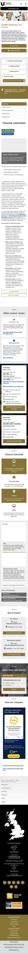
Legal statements (14, 921)
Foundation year (8, 130)
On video (5, 524)
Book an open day (15, 50)
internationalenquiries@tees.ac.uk (14, 645)
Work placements (8, 357)
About (3, 798)
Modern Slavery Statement (14, 928)
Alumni (3, 801)
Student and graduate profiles (13, 585)
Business (4, 791)
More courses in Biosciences (11, 595)
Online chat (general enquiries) (14, 632)
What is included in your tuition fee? (13, 386)
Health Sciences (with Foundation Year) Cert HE (14, 947)
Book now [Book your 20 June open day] (14, 689)
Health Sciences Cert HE (14, 949)
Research (4, 795)
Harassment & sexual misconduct (14, 937)
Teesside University (6, 4)
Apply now (15, 45)
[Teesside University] (17, 824)
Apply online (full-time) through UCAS (14, 408)
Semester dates (9, 399)
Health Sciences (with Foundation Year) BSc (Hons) (14, 944)
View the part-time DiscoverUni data (13, 765)
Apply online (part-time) (13, 441)
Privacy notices (14, 919)
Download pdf (14, 291)
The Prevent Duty (14, 930)
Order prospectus (14, 295)
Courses (17, 780)
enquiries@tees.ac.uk (14, 856)
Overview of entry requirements (13, 403)
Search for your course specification (12, 600)
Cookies (14, 926)
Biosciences (14, 71)
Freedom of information (14, 923)
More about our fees (8, 376)
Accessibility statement (14, 935)
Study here (4, 784)
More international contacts (14, 654)
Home (2, 780)
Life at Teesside (5, 788)
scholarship (14, 282)
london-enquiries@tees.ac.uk (14, 875)
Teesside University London (14, 861)
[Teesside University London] (21, 834)
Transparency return (14, 932)
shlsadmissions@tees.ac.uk (14, 623)
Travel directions (14, 852)
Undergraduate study (13, 8)
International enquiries (14, 858)
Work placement (8, 133)
